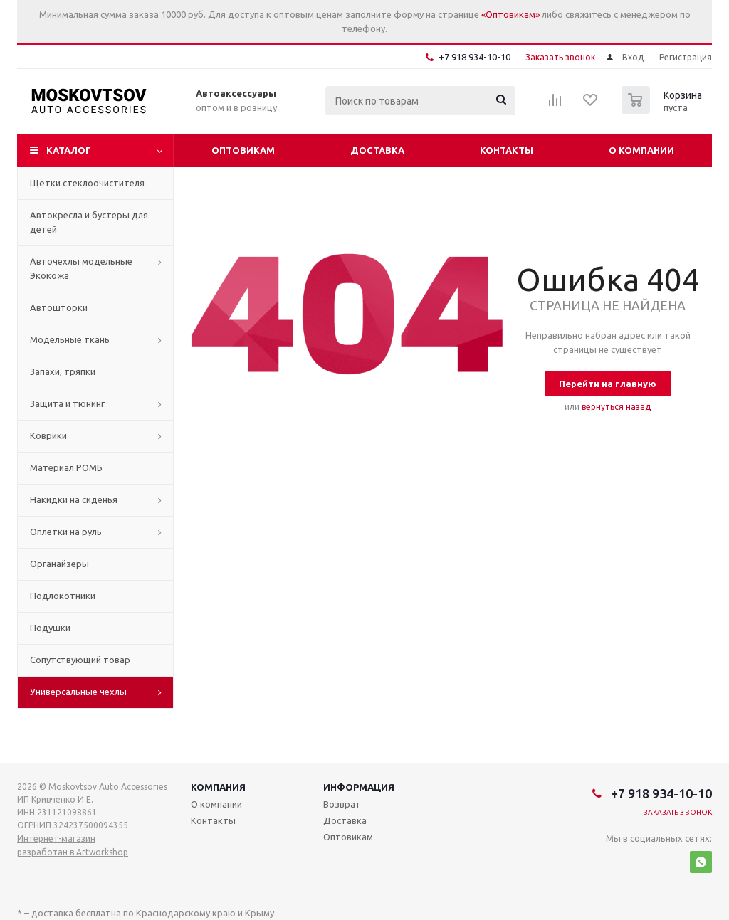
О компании (641, 150)
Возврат (342, 804)
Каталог (68, 150)
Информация (358, 787)
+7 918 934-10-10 (474, 57)
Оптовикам (243, 150)
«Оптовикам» (510, 14)
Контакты (506, 150)
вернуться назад (616, 406)
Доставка (377, 150)
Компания (218, 787)
